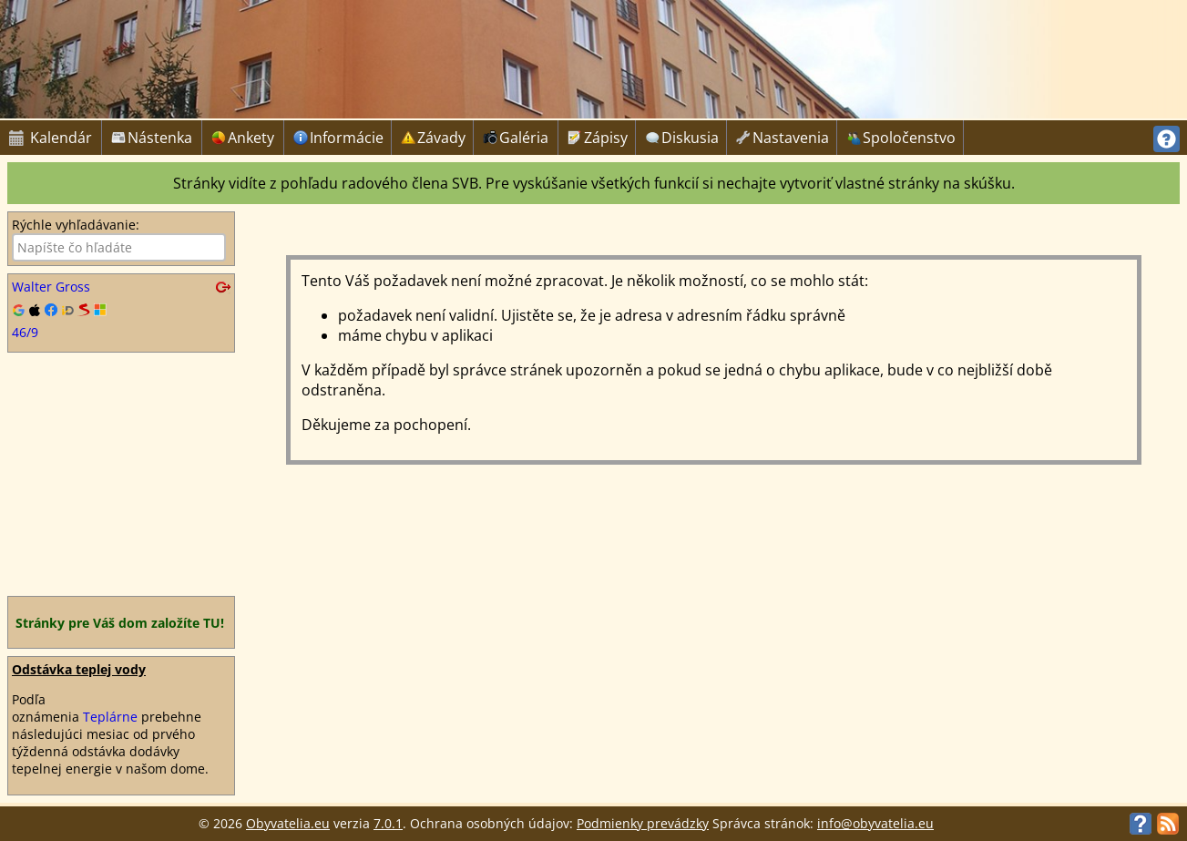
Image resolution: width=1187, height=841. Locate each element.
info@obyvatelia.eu (875, 823)
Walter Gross (51, 286)
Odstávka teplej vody (79, 669)
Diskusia (683, 138)
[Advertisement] (121, 474)
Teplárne (110, 716)
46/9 (25, 332)
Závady (434, 138)
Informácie (339, 138)
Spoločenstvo (901, 138)
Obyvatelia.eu (288, 823)
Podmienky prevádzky (643, 823)
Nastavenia (783, 138)
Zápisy (598, 138)
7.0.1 (388, 823)
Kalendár (50, 138)
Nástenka (151, 138)
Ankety (242, 138)
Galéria (515, 138)
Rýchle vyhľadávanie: (75, 224)
